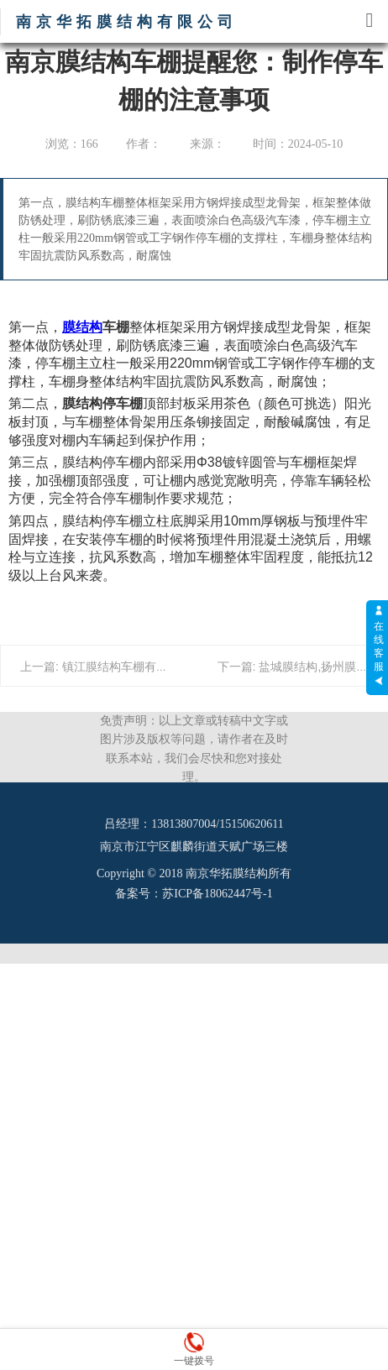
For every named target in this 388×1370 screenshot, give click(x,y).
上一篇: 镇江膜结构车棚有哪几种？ (111, 666)
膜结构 (82, 327)
